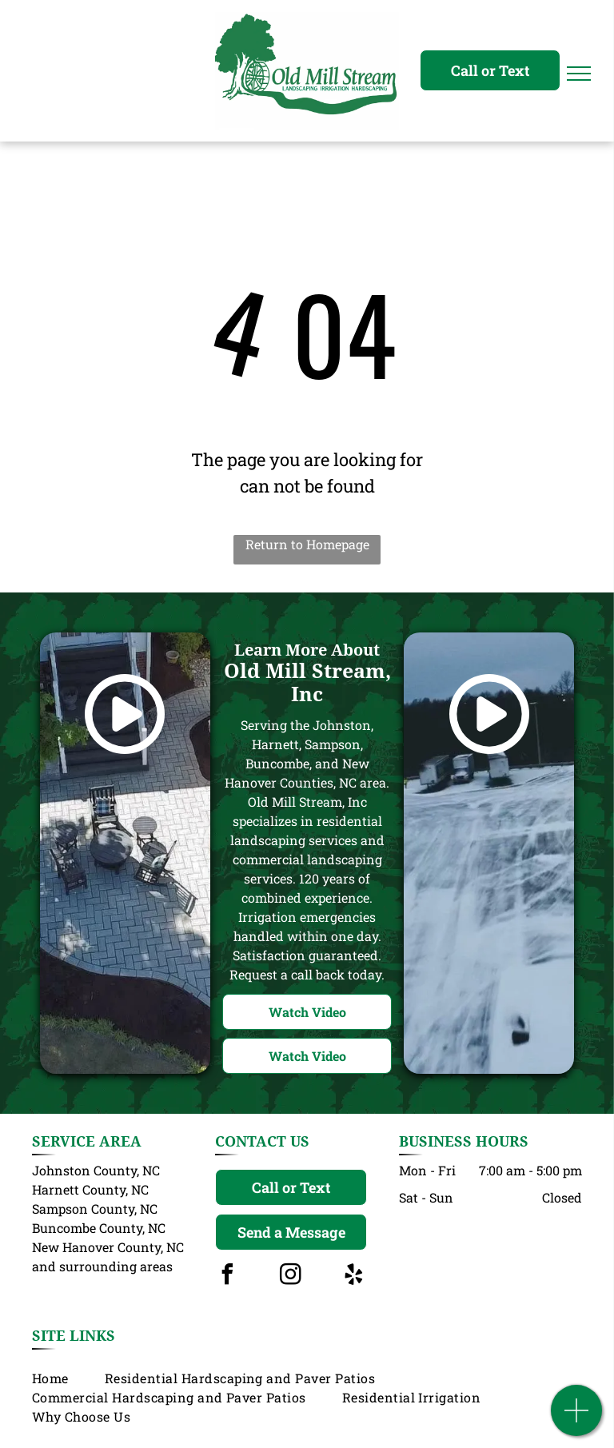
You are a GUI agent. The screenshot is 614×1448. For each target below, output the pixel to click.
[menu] (579, 73)
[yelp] (353, 1276)
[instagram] (290, 1276)
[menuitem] (68, 1378)
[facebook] (227, 1276)
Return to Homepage (307, 544)
